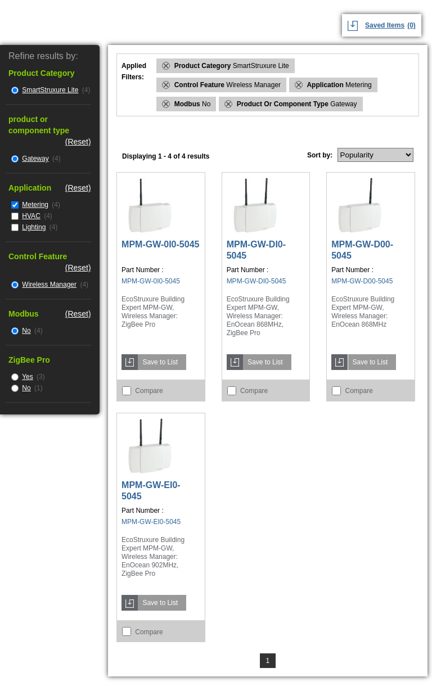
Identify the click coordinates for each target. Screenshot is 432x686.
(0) (411, 25)
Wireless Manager (49, 284)
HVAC (31, 216)
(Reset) (78, 141)
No (26, 331)
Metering (35, 205)
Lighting (34, 227)
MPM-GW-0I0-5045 (160, 244)
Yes (27, 377)
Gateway (35, 159)
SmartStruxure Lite (50, 90)
